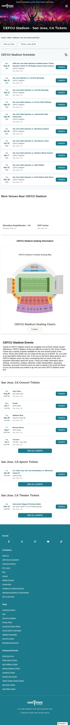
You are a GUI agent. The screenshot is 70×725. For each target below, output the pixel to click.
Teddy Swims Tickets (9, 660)
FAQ (3, 614)
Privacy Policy (7, 622)
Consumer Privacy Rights (11, 626)
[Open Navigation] (66, 6)
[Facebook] (8, 541)
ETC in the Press (8, 597)
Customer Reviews (9, 564)
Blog (3, 572)
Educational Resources (10, 643)
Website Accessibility (9, 635)
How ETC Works (8, 639)
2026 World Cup (8, 656)
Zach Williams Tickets (10, 664)
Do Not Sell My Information (11, 630)
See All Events (35, 451)
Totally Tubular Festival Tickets (13, 681)
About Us (5, 556)
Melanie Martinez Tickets (11, 668)
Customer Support (8, 610)
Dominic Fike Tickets (9, 677)
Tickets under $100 (28, 44)
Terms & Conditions (9, 618)
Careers (5, 576)
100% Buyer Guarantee (10, 560)
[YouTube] (48, 541)
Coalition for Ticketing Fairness (13, 588)
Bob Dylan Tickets (8, 685)
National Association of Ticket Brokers (15, 592)
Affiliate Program (8, 580)
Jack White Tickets (8, 689)
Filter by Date (9, 44)
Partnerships (6, 584)
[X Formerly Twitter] (21, 541)
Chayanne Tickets (8, 672)
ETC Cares (6, 568)
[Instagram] (35, 541)
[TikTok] (61, 541)
